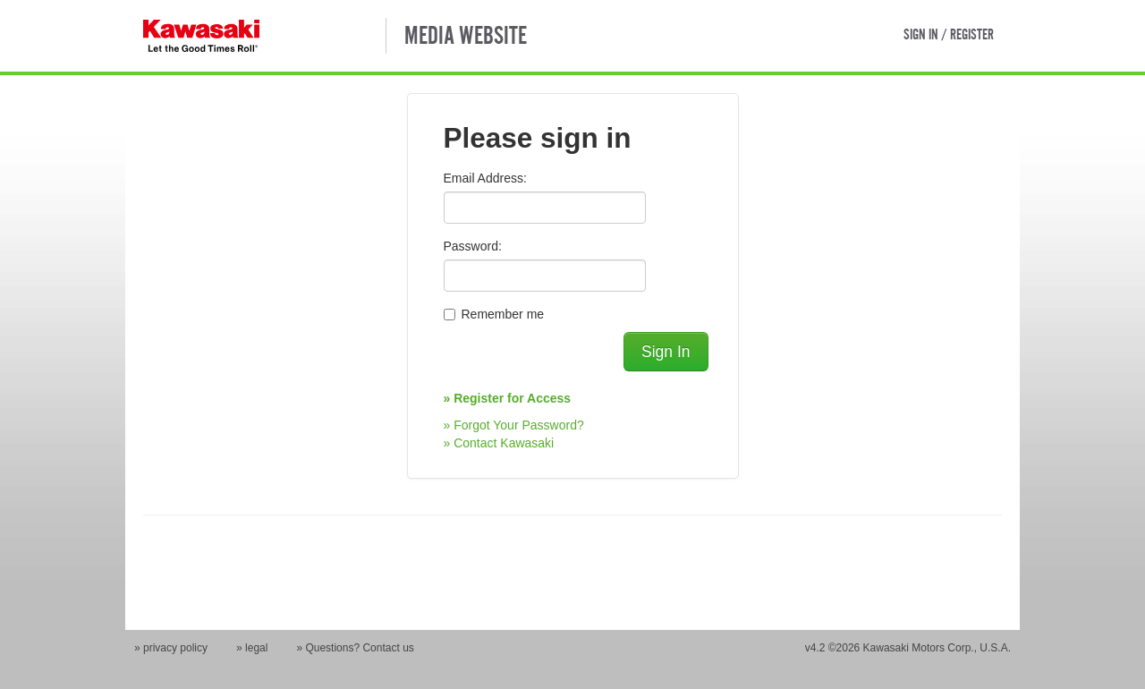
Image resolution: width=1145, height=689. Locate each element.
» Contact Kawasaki (499, 443)
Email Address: (485, 178)
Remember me (503, 314)
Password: (473, 246)
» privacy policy (171, 648)
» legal (251, 648)
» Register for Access (508, 398)
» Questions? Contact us (354, 648)
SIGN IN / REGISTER (948, 34)
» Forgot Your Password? (514, 425)
